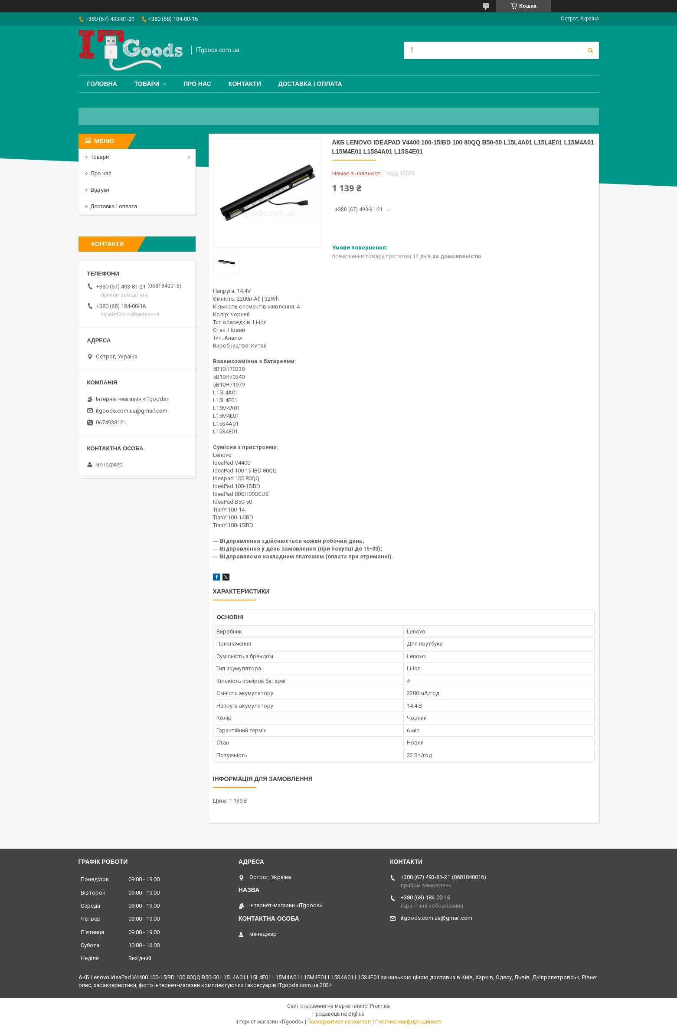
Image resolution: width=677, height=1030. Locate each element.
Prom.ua (380, 1006)
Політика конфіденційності (408, 1022)
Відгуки (100, 190)
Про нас (197, 83)
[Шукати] (590, 50)
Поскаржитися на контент (339, 1022)
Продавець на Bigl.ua (338, 1014)
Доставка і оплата (310, 83)
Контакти (245, 83)
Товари (147, 83)
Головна (102, 83)
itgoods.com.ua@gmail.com (131, 410)
